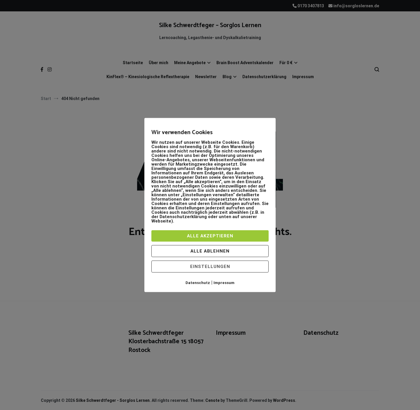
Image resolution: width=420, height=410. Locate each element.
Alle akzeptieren (210, 236)
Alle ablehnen (210, 251)
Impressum (224, 283)
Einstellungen (210, 266)
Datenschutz (198, 283)
